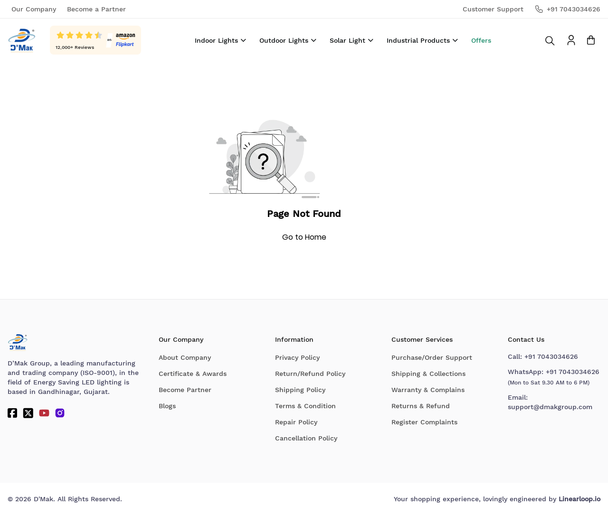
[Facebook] (12, 413)
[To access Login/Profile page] (571, 40)
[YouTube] (44, 413)
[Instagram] (60, 413)
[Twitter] (28, 413)
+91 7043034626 (551, 356)
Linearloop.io (579, 499)
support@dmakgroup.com (550, 407)
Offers (481, 40)
